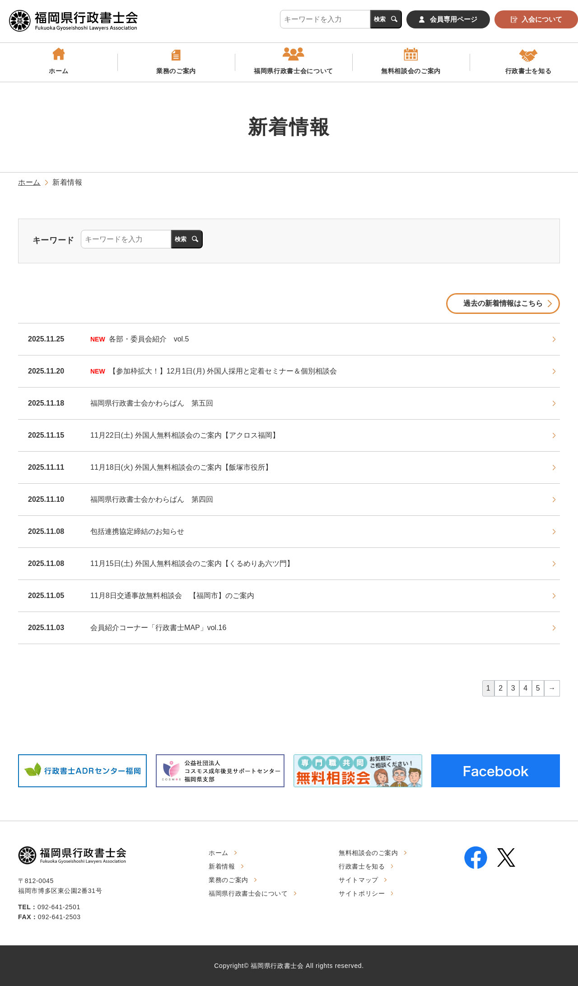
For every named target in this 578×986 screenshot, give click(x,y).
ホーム (59, 71)
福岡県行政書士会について (293, 71)
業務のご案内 (176, 71)
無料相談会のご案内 (411, 71)
